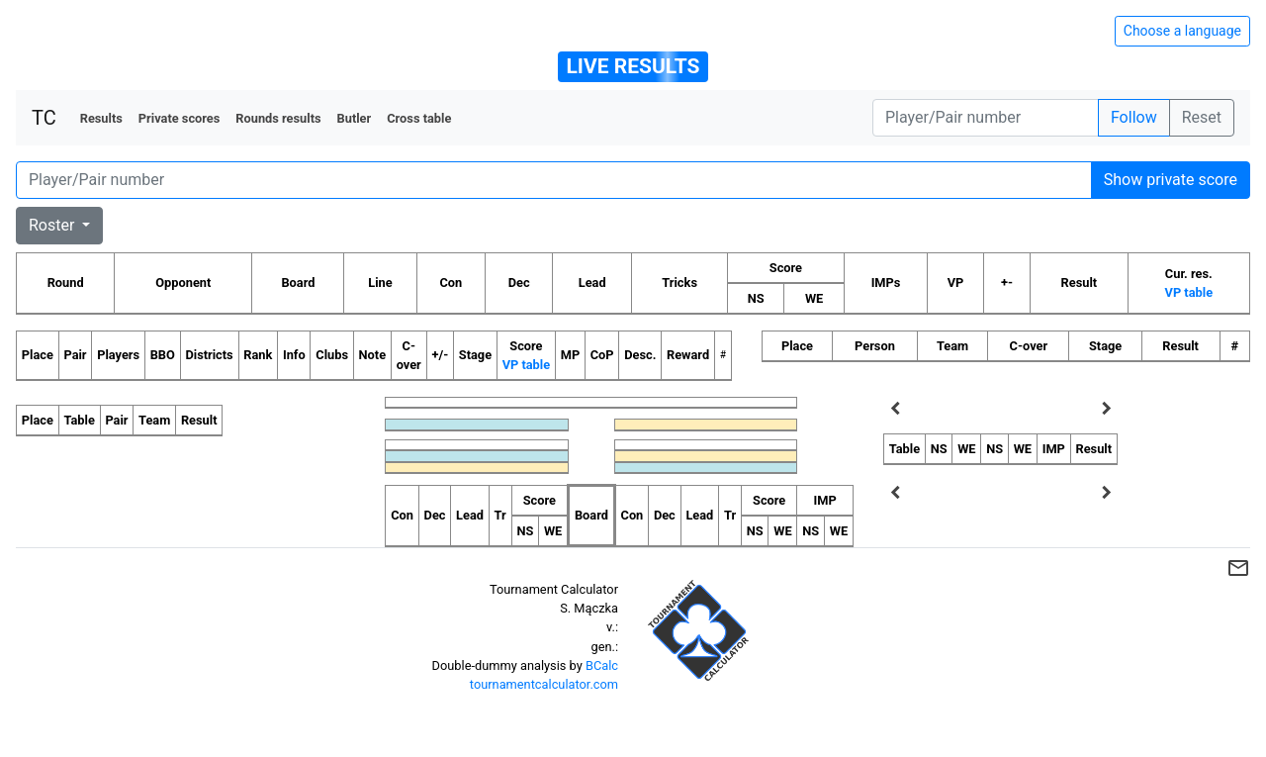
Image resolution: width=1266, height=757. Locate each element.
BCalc (602, 665)
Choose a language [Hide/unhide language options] (1182, 31)
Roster (53, 225)
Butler (354, 118)
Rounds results (277, 118)
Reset (1201, 117)
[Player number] (985, 118)
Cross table (419, 118)
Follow (1134, 117)
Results (101, 118)
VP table (1189, 292)
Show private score (1170, 179)
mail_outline (1238, 568)
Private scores (179, 118)
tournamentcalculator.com (544, 684)
